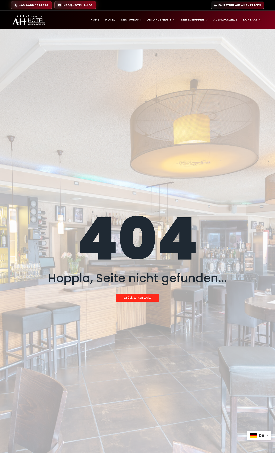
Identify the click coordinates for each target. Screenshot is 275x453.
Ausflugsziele (225, 19)
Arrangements (161, 19)
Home (95, 19)
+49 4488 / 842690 (31, 5)
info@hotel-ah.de (75, 5)
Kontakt (252, 19)
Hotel (110, 19)
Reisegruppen (194, 19)
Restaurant (131, 19)
